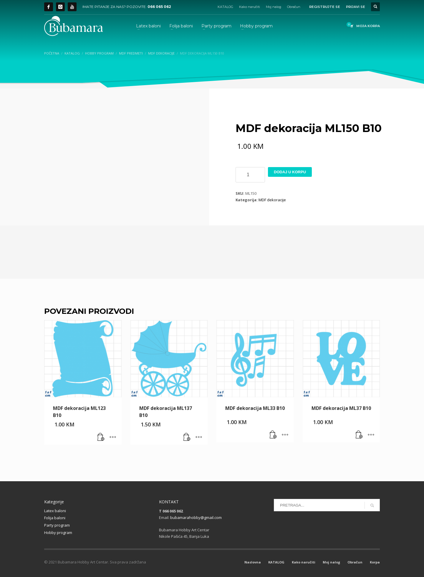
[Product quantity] (250, 174)
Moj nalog (273, 7)
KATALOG (225, 7)
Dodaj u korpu (290, 172)
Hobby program (58, 532)
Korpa (375, 562)
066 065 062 (159, 6)
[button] (101, 437)
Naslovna (252, 562)
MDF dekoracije (272, 199)
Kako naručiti (249, 7)
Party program (57, 525)
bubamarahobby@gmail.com (196, 517)
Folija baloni (54, 517)
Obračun (294, 7)
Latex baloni (55, 510)
